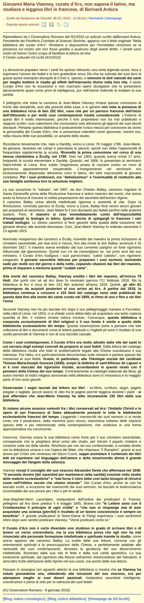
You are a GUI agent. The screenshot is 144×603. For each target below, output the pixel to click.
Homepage (114, 18)
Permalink (95, 18)
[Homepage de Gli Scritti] (109, 599)
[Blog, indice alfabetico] (66, 599)
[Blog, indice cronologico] (24, 599)
